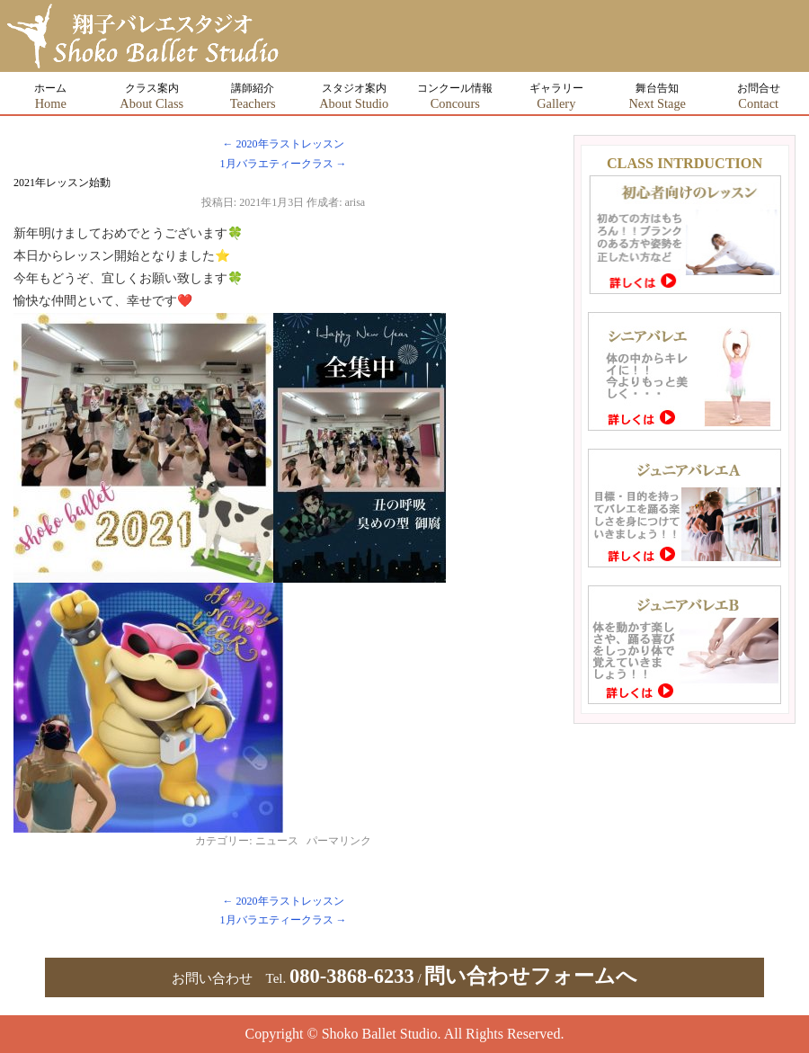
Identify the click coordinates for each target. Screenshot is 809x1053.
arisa (355, 202)
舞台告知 (657, 96)
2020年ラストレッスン (283, 144)
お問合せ (758, 96)
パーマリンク (339, 840)
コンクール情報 (455, 96)
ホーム (50, 96)
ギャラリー (556, 96)
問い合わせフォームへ (530, 976)
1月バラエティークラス (283, 163)
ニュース (276, 840)
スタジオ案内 (353, 96)
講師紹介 (253, 96)
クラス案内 (151, 96)
